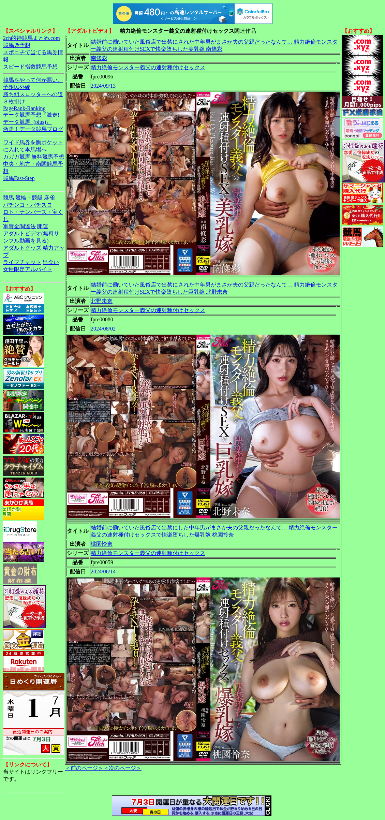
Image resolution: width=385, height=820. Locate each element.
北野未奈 (102, 301)
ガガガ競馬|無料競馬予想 (33, 157)
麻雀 (49, 198)
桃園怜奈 (102, 544)
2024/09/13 (103, 86)
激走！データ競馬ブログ (33, 129)
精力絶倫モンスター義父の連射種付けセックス (148, 67)
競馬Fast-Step (18, 178)
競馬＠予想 (16, 45)
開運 (42, 226)
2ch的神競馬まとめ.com (31, 38)
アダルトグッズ (22, 248)
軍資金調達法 (19, 226)
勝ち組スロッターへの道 (33, 94)
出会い (51, 262)
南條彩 (99, 58)
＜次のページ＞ (122, 768)
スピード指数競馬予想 (30, 67)
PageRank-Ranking (24, 108)
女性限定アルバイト (27, 269)
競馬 (8, 198)
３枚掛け (14, 101)
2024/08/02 (103, 329)
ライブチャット (22, 262)
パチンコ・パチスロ (27, 205)
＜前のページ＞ (84, 768)
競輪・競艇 (29, 198)
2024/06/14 (103, 571)
